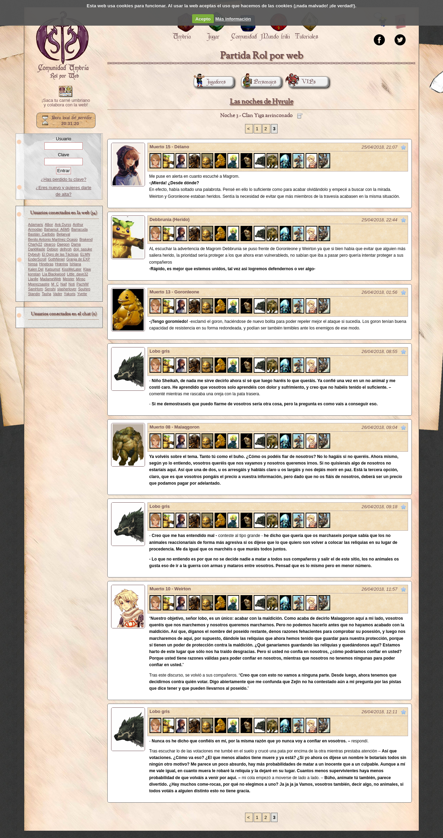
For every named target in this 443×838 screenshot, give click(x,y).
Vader (57, 294)
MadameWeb (50, 279)
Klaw (87, 269)
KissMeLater (72, 269)
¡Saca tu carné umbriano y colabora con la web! (66, 102)
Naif (64, 284)
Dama (76, 244)
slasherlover (66, 289)
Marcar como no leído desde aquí (403, 147)
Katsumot (52, 269)
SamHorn (35, 289)
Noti (72, 284)
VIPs (302, 82)
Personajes (258, 82)
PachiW (82, 284)
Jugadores (210, 82)
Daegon (63, 244)
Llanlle (33, 279)
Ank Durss (63, 225)
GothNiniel (56, 259)
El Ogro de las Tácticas (60, 254)
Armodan (35, 229)
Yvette (82, 294)
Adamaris (35, 225)
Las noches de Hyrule (261, 102)
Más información (233, 18)
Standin (34, 294)
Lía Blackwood (53, 274)
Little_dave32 (77, 274)
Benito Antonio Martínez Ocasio (53, 239)
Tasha (46, 294)
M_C (55, 284)
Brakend (85, 239)
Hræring (61, 264)
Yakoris (69, 294)
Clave (63, 154)
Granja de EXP (78, 259)
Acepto (203, 18)
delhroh (66, 249)
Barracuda (79, 229)
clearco (49, 244)
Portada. (62, 45)
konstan (34, 274)
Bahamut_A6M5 (57, 229)
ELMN (85, 254)
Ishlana (75, 264)
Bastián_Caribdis (41, 234)
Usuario (63, 138)
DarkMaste (36, 249)
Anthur (78, 225)
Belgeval (63, 234)
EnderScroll (37, 259)
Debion (52, 249)
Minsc (80, 279)
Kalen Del (35, 269)
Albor (49, 225)
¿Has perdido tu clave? (64, 179)
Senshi (50, 289)
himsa (32, 264)
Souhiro (84, 289)
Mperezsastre (38, 284)
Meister (68, 279)
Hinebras (46, 264)
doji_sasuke (82, 249)
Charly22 (35, 244)
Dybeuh (34, 254)
